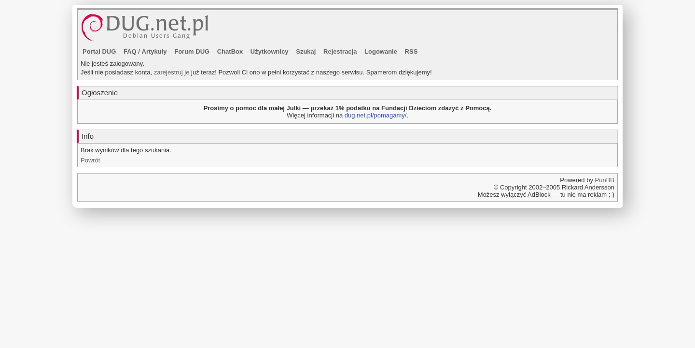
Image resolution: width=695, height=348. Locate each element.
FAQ (130, 51)
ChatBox (230, 51)
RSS (411, 51)
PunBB (604, 180)
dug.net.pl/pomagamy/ (376, 115)
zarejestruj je (172, 72)
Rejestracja (340, 51)
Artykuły (154, 51)
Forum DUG (191, 51)
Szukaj (306, 51)
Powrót (90, 160)
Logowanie (380, 51)
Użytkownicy (269, 51)
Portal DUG (99, 51)
